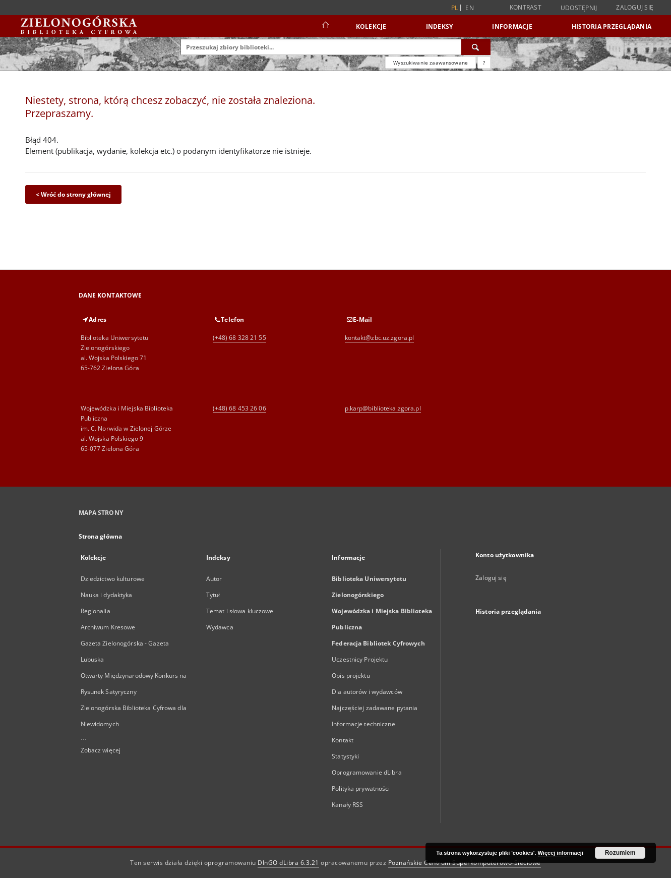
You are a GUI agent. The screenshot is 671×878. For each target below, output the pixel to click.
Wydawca (219, 627)
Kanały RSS (347, 804)
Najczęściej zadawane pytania (374, 708)
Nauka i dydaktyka (107, 595)
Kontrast (525, 7)
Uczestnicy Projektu (360, 659)
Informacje (512, 26)
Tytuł (213, 595)
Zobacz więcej (101, 750)
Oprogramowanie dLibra (367, 772)
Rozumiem (620, 852)
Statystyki (345, 756)
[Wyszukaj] (476, 47)
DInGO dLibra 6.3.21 (288, 862)
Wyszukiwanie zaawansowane (430, 62)
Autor (214, 578)
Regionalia (95, 611)
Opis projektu (351, 675)
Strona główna (101, 536)
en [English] (469, 8)
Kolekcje (371, 26)
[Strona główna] (325, 26)
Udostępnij (579, 8)
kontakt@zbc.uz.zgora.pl (379, 337)
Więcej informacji (560, 853)
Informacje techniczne (363, 724)
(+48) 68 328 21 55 (239, 337)
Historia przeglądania (611, 26)
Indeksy (439, 26)
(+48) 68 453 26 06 (239, 408)
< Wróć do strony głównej (73, 194)
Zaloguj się (634, 7)
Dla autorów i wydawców (367, 691)
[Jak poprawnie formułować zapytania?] (484, 62)
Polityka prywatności (361, 788)
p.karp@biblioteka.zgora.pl (383, 408)
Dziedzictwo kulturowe (113, 578)
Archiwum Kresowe (108, 627)
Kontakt (342, 740)
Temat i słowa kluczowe (240, 611)
